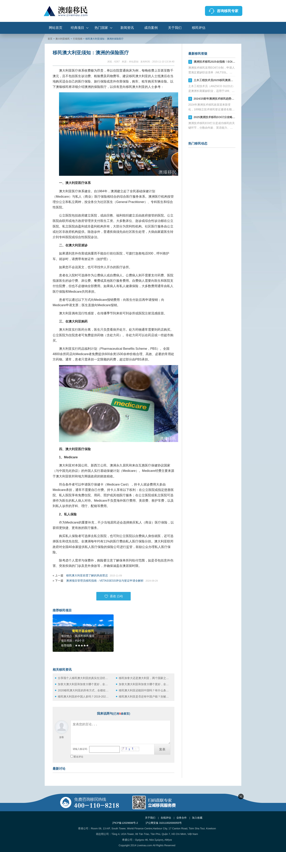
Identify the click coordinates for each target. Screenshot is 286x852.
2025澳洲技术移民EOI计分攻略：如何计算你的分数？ (227, 117)
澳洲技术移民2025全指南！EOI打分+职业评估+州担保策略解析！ (234, 61)
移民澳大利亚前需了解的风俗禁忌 (87, 575)
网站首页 (55, 28)
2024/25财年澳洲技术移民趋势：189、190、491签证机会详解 (232, 98)
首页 (50, 38)
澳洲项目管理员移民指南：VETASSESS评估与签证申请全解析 (105, 580)
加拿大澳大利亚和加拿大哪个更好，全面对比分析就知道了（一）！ (84, 684)
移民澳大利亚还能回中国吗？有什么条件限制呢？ (145, 690)
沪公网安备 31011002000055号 (164, 822)
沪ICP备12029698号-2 (125, 822)
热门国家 (101, 28)
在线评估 (166, 817)
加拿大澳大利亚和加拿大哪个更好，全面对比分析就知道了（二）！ (145, 684)
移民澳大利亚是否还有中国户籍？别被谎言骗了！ (145, 696)
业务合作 (181, 817)
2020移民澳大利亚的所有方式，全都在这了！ (84, 690)
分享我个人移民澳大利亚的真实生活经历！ (84, 678)
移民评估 (198, 28)
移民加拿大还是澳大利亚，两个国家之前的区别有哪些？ (145, 678)
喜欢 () (113, 596)
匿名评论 (78, 756)
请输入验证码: (80, 749)
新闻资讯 (127, 28)
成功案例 (151, 28)
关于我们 (175, 28)
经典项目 (77, 28)
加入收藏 (197, 817)
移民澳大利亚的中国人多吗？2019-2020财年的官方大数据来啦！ (84, 696)
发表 (162, 749)
